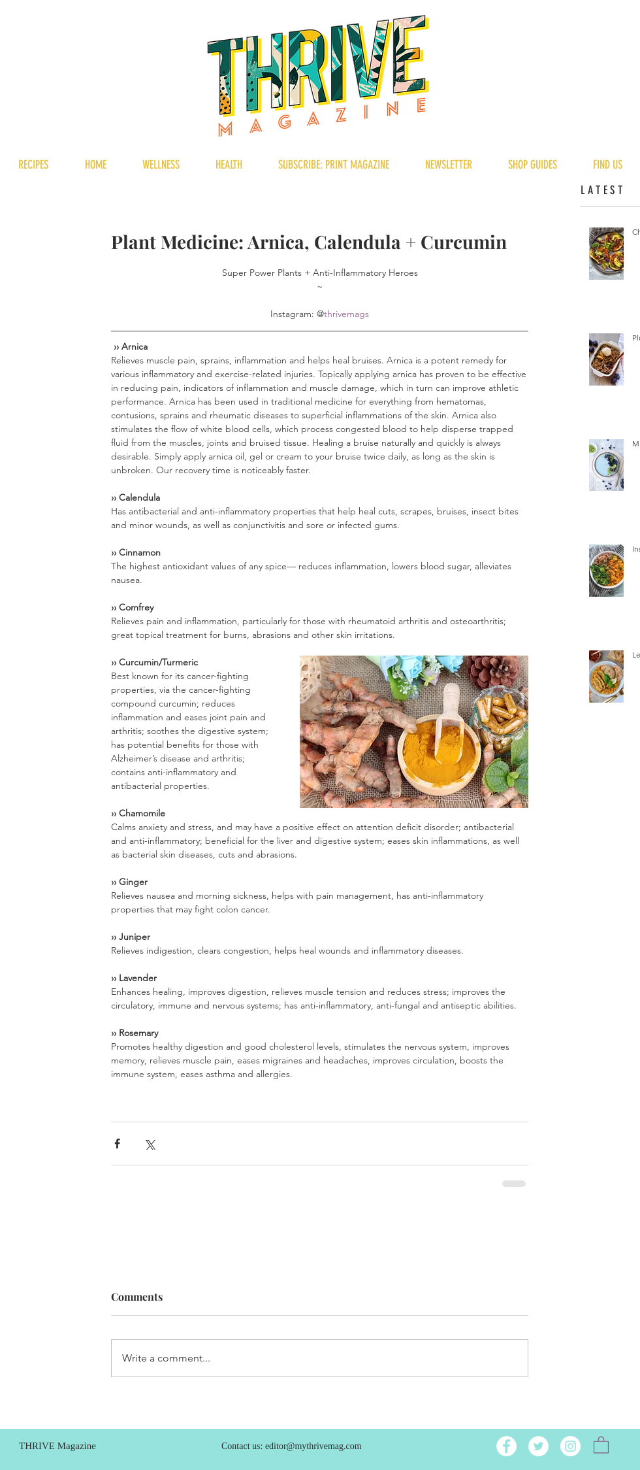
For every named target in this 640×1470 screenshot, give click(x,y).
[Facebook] (506, 1446)
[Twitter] (538, 1446)
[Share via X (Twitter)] (149, 1143)
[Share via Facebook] (117, 1143)
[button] (601, 1444)
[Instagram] (570, 1446)
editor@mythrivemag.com (313, 1446)
